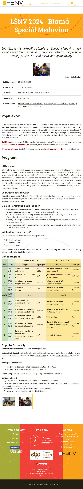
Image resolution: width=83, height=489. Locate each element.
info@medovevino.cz (34, 367)
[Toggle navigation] (77, 3)
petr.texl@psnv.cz (25, 369)
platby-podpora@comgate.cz (38, 472)
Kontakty (16, 438)
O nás (15, 434)
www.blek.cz (41, 355)
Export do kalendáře (73, 77)
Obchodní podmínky (15, 442)
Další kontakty (67, 447)
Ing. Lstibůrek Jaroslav (39, 93)
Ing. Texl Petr (23, 93)
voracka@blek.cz (62, 355)
